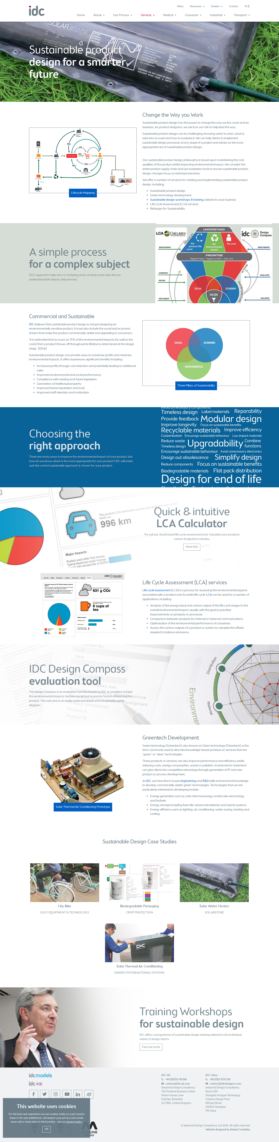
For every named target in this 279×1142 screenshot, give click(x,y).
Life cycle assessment (156, 590)
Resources (197, 6)
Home (81, 15)
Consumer (193, 15)
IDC (31, 324)
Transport (242, 15)
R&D (205, 781)
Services (148, 15)
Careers (217, 6)
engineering (188, 781)
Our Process (122, 15)
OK (46, 1129)
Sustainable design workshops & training (176, 200)
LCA (209, 595)
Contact (233, 6)
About (99, 15)
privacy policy (74, 1122)
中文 (247, 6)
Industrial (217, 15)
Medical (169, 15)
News (180, 6)
